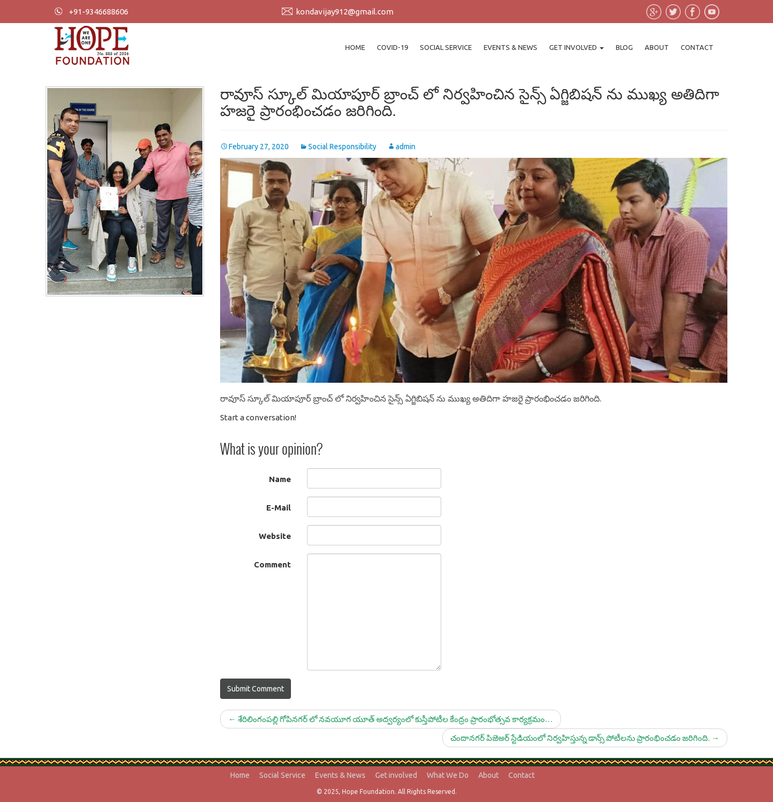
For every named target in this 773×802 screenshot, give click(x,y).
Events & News (510, 47)
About (657, 47)
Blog (624, 47)
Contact (697, 47)
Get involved (576, 47)
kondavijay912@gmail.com (344, 11)
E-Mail (278, 507)
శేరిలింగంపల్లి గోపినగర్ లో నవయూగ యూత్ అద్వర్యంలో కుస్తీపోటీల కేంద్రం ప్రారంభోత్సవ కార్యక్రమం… (390, 719)
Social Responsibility (342, 146)
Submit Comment (255, 688)
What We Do (448, 775)
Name (280, 479)
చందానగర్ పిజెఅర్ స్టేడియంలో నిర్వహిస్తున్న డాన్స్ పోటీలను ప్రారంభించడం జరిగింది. (584, 737)
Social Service (446, 47)
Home (355, 47)
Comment (272, 564)
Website (275, 536)
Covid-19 (392, 47)
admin (405, 146)
